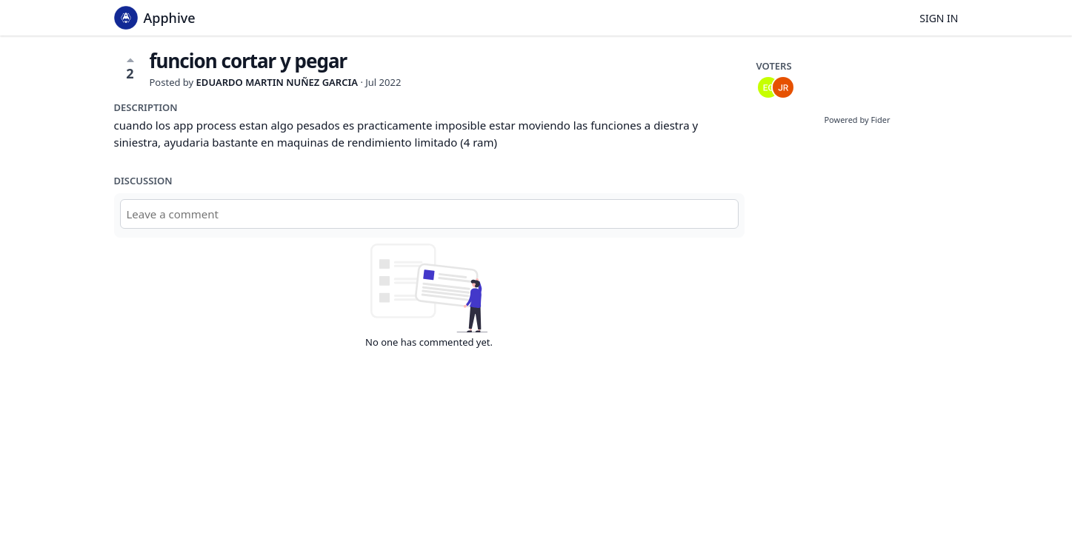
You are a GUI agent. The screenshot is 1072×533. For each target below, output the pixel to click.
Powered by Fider (857, 119)
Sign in (938, 18)
